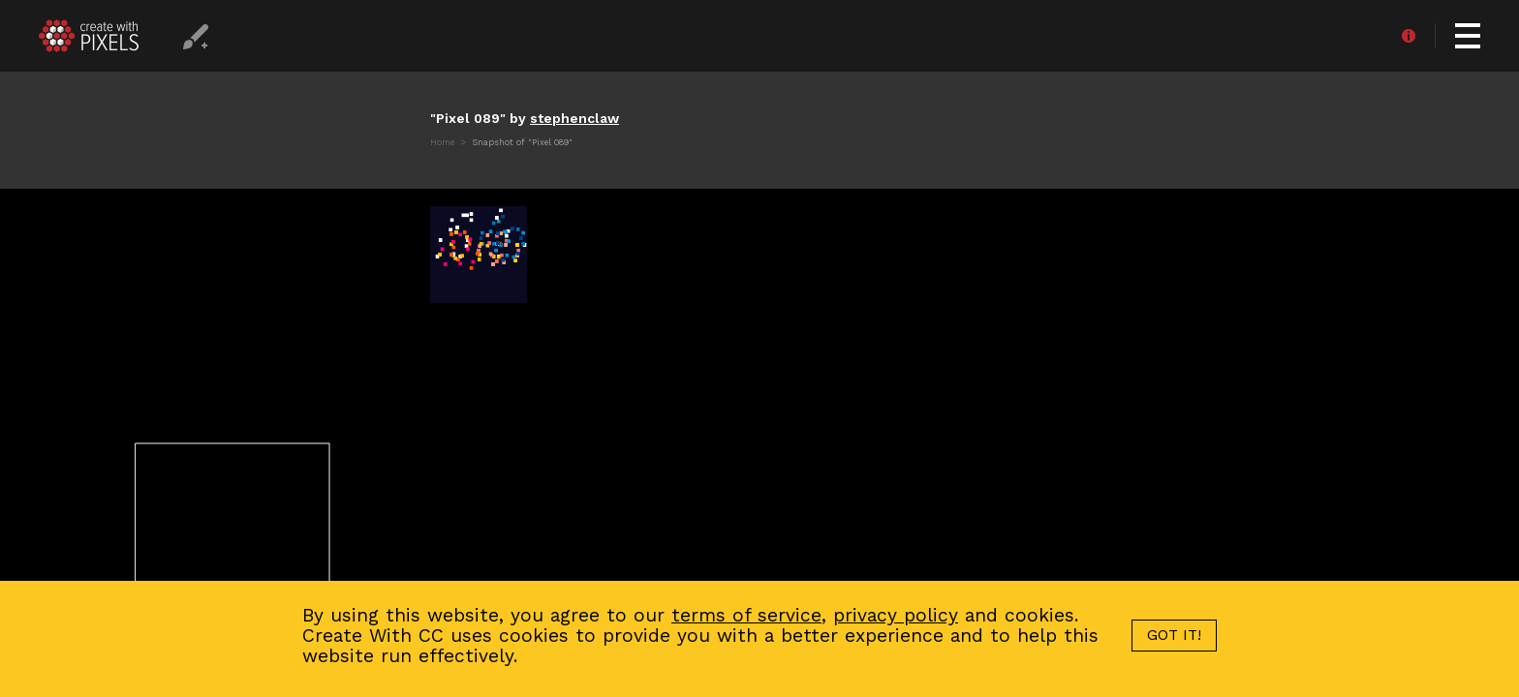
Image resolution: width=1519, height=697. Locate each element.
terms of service (746, 615)
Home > (449, 142)
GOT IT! (1174, 635)
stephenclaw (574, 118)
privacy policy (895, 615)
